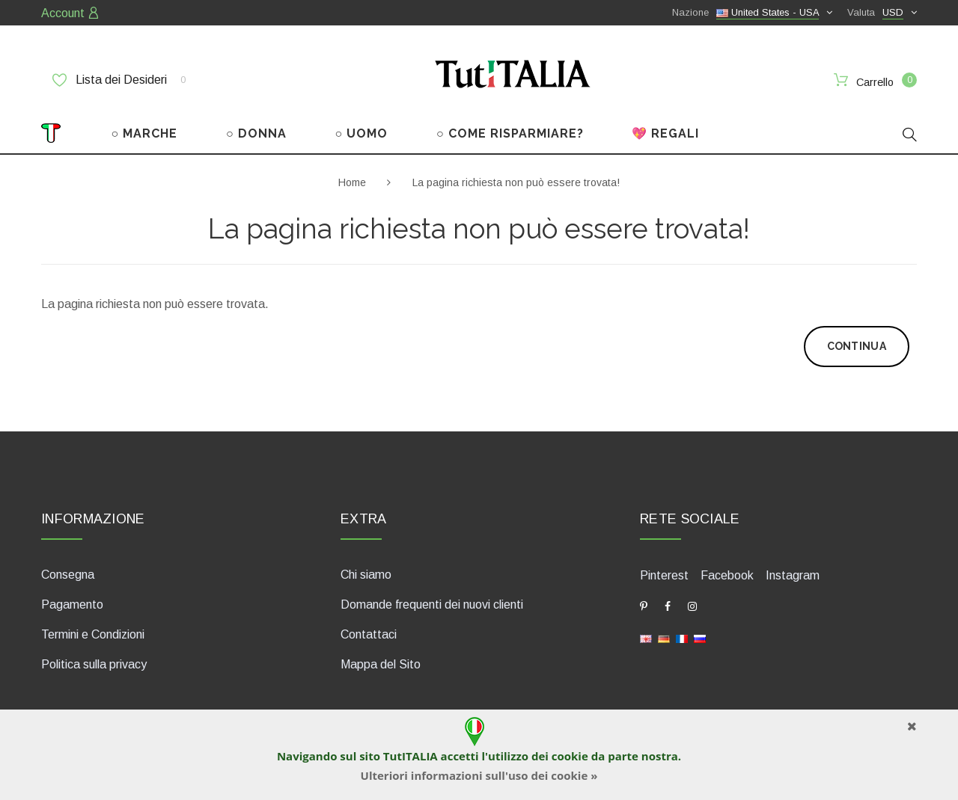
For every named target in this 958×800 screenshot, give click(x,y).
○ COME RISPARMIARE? (510, 133)
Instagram (793, 575)
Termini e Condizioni (92, 634)
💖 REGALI (665, 133)
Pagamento (72, 604)
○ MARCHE (145, 133)
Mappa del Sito (381, 664)
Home (352, 182)
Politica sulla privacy (94, 664)
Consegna (67, 574)
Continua (856, 346)
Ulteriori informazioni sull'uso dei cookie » (479, 775)
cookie (570, 755)
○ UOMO (361, 133)
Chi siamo (366, 574)
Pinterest (664, 575)
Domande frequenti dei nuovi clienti (432, 604)
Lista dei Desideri (119, 80)
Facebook (727, 575)
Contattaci (369, 634)
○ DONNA (256, 133)
